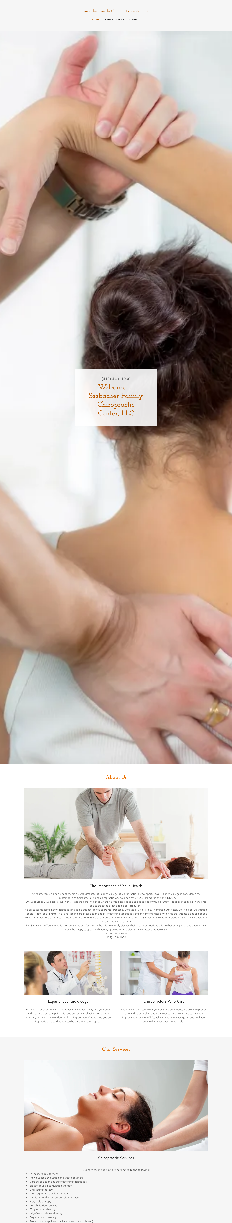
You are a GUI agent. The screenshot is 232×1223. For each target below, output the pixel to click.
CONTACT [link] (135, 19)
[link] (116, 11)
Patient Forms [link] (114, 19)
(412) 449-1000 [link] (116, 378)
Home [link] (95, 19)
